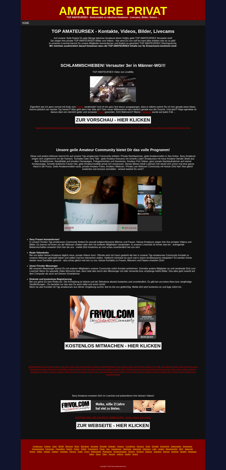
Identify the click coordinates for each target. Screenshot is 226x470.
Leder (173, 369)
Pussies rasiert (127, 367)
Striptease (192, 452)
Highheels (127, 449)
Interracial (137, 449)
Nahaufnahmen (34, 367)
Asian (54, 446)
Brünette (103, 446)
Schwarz (82, 372)
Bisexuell (69, 446)
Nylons (120, 128)
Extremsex (49, 449)
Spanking (157, 452)
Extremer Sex (92, 372)
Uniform (120, 454)
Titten (104, 454)
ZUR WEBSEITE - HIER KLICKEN (113, 425)
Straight (116, 369)
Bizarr (77, 446)
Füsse (102, 449)
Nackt (77, 369)
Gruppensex (116, 449)
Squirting (175, 452)
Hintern (148, 367)
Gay (108, 449)
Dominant (161, 369)
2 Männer (160, 128)
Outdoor (55, 452)
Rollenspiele (96, 452)
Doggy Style (185, 128)
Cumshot (105, 128)
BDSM (61, 446)
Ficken (127, 128)
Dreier (101, 112)
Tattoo (91, 454)
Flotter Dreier (80, 128)
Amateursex (38, 446)
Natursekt (189, 449)
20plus (88, 367)
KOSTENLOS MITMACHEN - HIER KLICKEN (113, 345)
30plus (45, 372)
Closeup (120, 446)
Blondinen (85, 446)
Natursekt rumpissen (38, 369)
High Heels (52, 369)
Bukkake (111, 446)
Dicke (148, 446)
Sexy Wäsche (166, 367)
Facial (83, 369)
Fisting (83, 449)
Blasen (39, 128)
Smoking (140, 452)
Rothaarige (107, 452)
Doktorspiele (176, 446)
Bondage (94, 446)
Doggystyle (164, 446)
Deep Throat (173, 372)
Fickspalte (146, 112)
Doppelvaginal (38, 449)
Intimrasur (147, 449)
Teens (98, 454)
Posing (115, 372)
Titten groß (74, 367)
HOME (25, 23)
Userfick (129, 369)
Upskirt (128, 454)
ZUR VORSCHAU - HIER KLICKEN (113, 119)
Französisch (93, 449)
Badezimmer (190, 372)
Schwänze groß (190, 367)
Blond (57, 367)
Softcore (148, 452)
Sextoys (131, 452)
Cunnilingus (130, 446)
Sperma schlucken (148, 369)
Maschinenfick (171, 449)
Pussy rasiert (143, 128)
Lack (168, 369)
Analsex (185, 369)
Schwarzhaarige (120, 452)
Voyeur (135, 454)
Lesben (161, 449)
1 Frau (152, 128)
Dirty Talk (156, 367)
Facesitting (60, 449)
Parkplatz (64, 452)
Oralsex (97, 128)
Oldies (39, 452)
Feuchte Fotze (68, 128)
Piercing (72, 452)
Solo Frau (65, 367)
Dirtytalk (155, 446)
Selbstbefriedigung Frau (110, 367)
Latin (154, 449)
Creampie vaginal (172, 128)
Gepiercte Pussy (71, 372)
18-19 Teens (139, 367)
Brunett (136, 369)
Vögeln (80, 107)
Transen (111, 454)
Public (80, 452)
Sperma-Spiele (105, 372)
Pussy (82, 367)
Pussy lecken (131, 372)
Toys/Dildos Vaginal (66, 369)
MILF (123, 369)
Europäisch (107, 369)
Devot (181, 372)
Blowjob (90, 128)
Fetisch (69, 449)
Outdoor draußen (56, 372)
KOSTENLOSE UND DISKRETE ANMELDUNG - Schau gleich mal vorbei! (113, 417)
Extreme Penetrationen (52, 128)
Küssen (134, 128)
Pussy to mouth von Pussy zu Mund (152, 372)
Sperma (113, 128)
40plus (122, 372)
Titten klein (91, 369)
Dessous (140, 446)
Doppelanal (187, 446)
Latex (178, 369)
